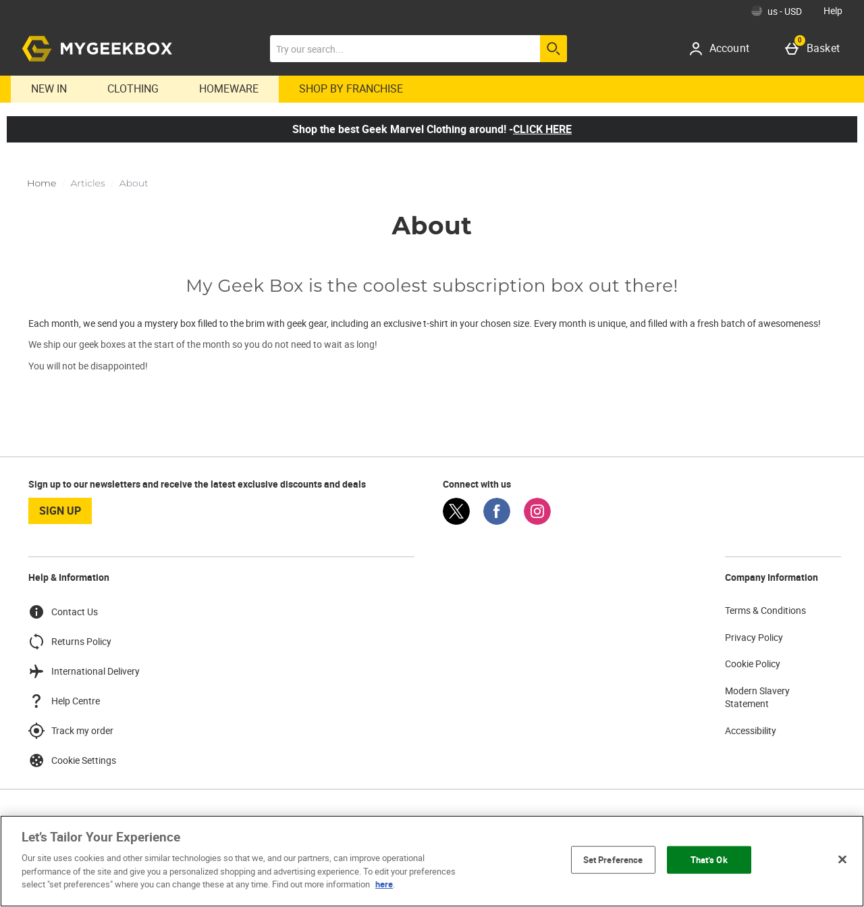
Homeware (229, 88)
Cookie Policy (752, 663)
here (384, 884)
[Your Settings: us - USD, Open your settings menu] (776, 11)
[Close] (842, 859)
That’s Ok (709, 859)
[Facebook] (496, 521)
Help (833, 10)
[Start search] (553, 48)
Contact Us (63, 612)
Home (41, 183)
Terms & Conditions (765, 610)
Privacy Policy (754, 637)
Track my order (70, 731)
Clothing (133, 88)
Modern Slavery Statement (757, 697)
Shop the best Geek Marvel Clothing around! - (432, 129)
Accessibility (750, 730)
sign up (60, 510)
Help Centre (64, 701)
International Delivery (84, 671)
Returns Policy (69, 641)
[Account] (724, 48)
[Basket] (815, 48)
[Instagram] (537, 521)
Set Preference (613, 859)
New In (49, 88)
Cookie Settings (72, 760)
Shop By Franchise (351, 88)
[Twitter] (456, 521)
